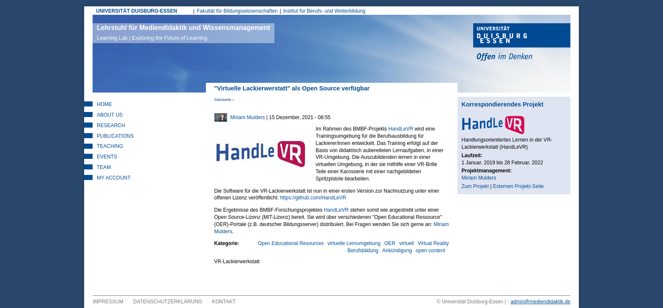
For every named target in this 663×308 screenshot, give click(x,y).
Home (104, 104)
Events (107, 157)
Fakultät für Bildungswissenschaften (237, 11)
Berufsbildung (363, 250)
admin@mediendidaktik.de (540, 302)
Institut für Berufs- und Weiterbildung (324, 11)
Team (104, 167)
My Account (114, 178)
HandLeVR (401, 129)
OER (389, 243)
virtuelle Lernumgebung (354, 243)
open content (430, 250)
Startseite (223, 99)
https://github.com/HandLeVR (313, 198)
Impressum (108, 302)
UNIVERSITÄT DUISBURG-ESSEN (136, 11)
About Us (110, 115)
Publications (115, 136)
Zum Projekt (475, 186)
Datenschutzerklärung (167, 302)
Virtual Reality (433, 243)
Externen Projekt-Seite (518, 186)
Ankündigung (397, 250)
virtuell (406, 243)
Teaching (110, 146)
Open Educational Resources (290, 243)
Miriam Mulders (247, 117)
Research (111, 125)
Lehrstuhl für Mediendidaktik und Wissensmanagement (183, 32)
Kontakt (224, 302)
